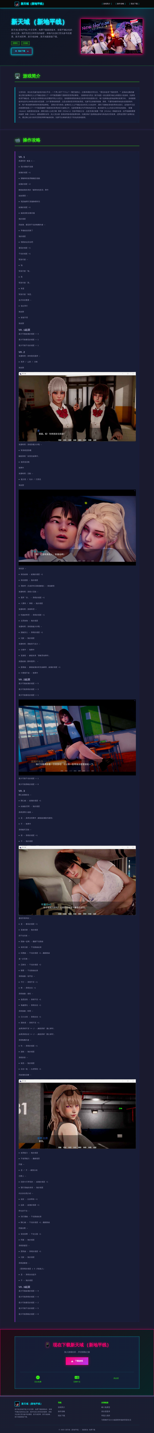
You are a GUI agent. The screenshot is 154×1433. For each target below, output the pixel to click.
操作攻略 (120, 4)
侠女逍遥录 (105, 1412)
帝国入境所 (105, 1416)
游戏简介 (106, 4)
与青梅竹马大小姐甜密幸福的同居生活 (116, 1420)
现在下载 (134, 4)
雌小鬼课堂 (105, 1407)
